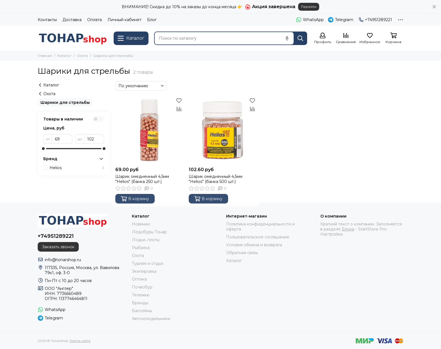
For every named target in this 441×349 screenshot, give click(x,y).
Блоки (348, 229)
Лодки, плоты (145, 239)
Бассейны (142, 310)
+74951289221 (375, 19)
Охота (82, 55)
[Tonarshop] (73, 38)
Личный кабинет (124, 19)
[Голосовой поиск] (287, 38)
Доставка (72, 19)
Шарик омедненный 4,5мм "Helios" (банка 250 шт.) (142, 179)
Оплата (94, 19)
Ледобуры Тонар (149, 231)
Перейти (308, 7)
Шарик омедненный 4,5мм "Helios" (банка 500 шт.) (215, 179)
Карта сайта (80, 341)
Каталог (64, 55)
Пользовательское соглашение (257, 237)
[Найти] (300, 38)
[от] (62, 139)
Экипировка (144, 271)
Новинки (141, 224)
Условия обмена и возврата (254, 244)
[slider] (43, 148)
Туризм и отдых (147, 263)
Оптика (139, 279)
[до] (94, 139)
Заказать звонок (58, 246)
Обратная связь (242, 252)
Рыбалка (141, 247)
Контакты (47, 19)
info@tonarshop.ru (63, 259)
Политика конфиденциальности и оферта (260, 227)
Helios (77, 167)
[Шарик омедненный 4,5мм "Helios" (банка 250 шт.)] (149, 130)
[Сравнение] (346, 38)
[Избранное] (369, 38)
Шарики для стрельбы (65, 102)
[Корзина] (393, 38)
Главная (45, 55)
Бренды (140, 302)
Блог (152, 19)
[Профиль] (322, 38)
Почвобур (142, 287)
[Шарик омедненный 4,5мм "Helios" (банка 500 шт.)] (222, 130)
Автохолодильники (151, 318)
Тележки (140, 294)
